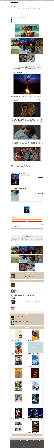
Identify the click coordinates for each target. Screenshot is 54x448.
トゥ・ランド (13, 432)
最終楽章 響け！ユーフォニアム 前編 (33, 353)
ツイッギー (12, 379)
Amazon (27, 219)
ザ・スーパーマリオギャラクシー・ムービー (17, 353)
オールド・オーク (13, 366)
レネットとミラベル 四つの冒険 (15, 340)
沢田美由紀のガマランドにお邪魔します (33, 379)
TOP (27, 438)
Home (14, 441)
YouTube (39, 441)
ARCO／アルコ (30, 366)
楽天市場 (27, 221)
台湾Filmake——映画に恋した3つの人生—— (34, 432)
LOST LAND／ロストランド (31, 340)
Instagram (33, 441)
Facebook (21, 441)
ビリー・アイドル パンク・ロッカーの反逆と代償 (17, 418)
